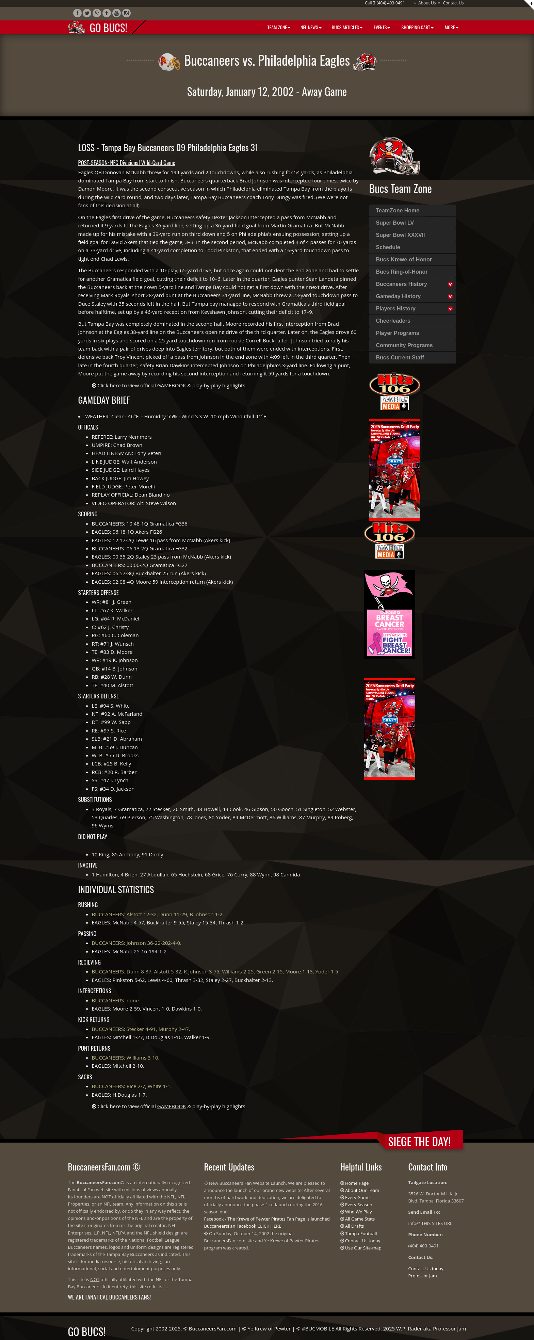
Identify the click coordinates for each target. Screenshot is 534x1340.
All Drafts (354, 1226)
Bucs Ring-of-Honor (402, 272)
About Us (427, 3)
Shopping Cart (416, 27)
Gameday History (398, 296)
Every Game (357, 1197)
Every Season (358, 1204)
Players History (396, 308)
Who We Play (358, 1212)
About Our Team (362, 1190)
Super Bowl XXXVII (400, 235)
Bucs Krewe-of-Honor (404, 259)
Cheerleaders (393, 321)
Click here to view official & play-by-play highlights (171, 385)
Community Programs (404, 345)
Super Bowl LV (395, 223)
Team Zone (278, 27)
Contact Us (453, 3)
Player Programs (397, 333)
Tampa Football (361, 1233)
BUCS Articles (347, 27)
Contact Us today (362, 1241)
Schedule (388, 247)
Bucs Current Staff (400, 357)
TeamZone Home (398, 210)
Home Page (357, 1183)
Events (381, 27)
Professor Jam (422, 1276)
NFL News (311, 27)
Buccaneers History (401, 284)
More (451, 27)
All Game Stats (360, 1219)
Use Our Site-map (363, 1248)
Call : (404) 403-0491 (385, 3)
